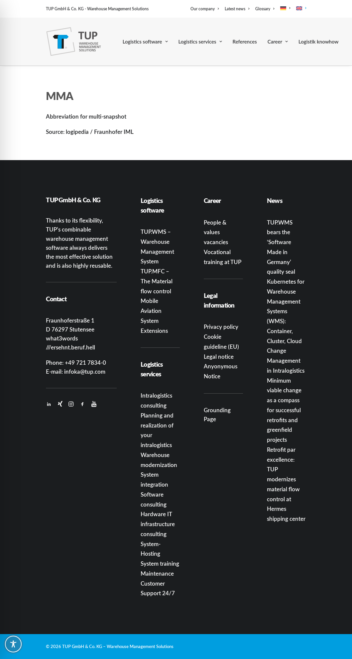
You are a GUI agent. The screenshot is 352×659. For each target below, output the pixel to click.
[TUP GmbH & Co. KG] (73, 41)
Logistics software (145, 42)
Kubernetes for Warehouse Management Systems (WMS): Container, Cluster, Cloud (285, 311)
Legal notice (219, 356)
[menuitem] (205, 9)
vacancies (216, 242)
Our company (204, 9)
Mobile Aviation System (151, 311)
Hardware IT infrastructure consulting (158, 524)
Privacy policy (221, 326)
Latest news (237, 9)
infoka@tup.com (84, 371)
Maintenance (157, 573)
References (245, 42)
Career (278, 42)
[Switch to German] (285, 8)
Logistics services (200, 42)
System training (160, 563)
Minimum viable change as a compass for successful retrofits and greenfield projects (284, 410)
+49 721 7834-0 (85, 362)
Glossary (264, 9)
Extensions (154, 330)
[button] (49, 404)
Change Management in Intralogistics (285, 360)
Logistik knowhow (318, 42)
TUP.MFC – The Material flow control (157, 281)
